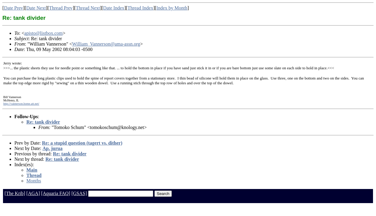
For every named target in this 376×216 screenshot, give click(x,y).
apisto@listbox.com (43, 33)
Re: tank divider (43, 121)
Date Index (113, 7)
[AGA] (33, 193)
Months (33, 180)
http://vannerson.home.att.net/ (21, 103)
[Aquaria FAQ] (55, 193)
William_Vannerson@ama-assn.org (106, 43)
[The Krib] (14, 193)
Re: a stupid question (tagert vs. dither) (82, 143)
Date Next (36, 7)
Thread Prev (61, 7)
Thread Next (88, 7)
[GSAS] (79, 193)
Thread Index (140, 7)
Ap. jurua (53, 148)
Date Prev (13, 7)
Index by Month (172, 7)
